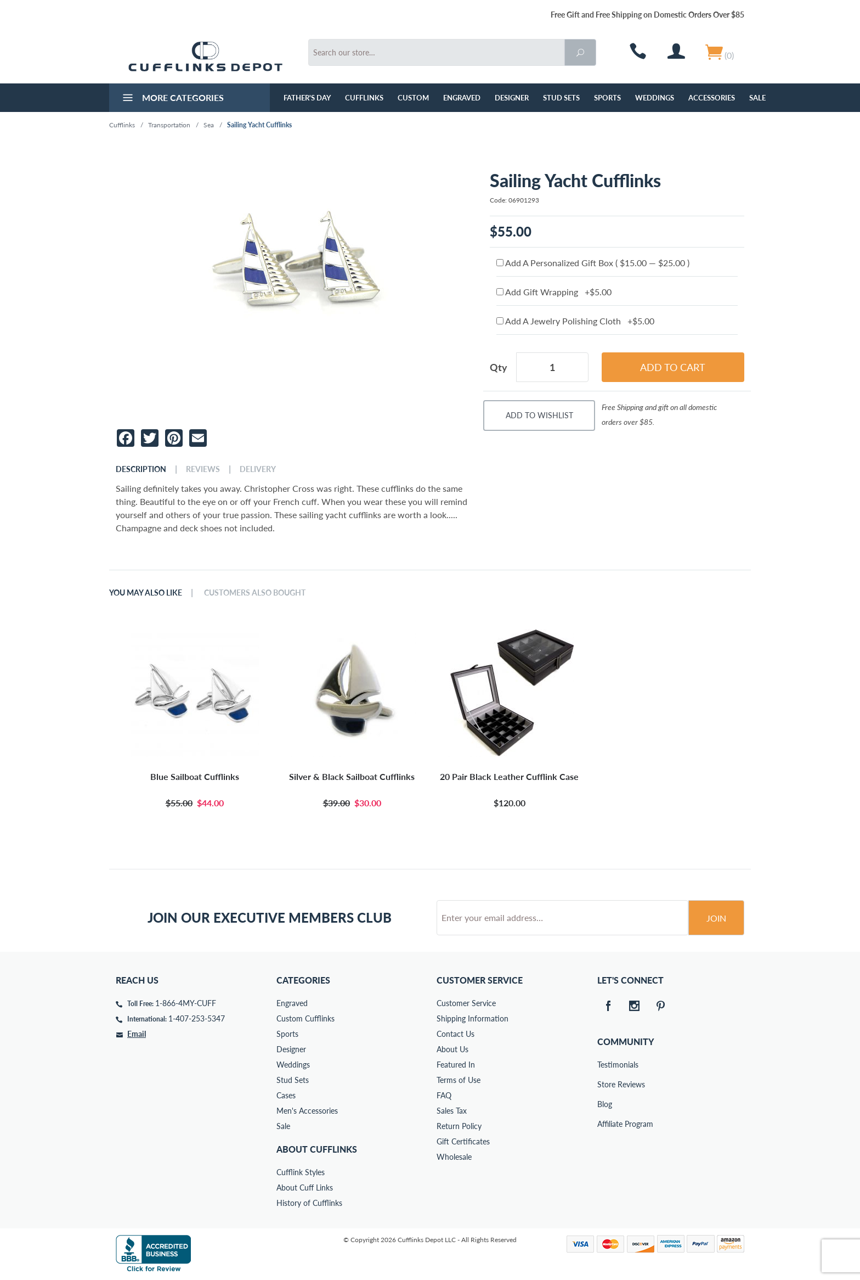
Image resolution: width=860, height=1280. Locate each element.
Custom (413, 97)
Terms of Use (458, 1080)
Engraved (461, 97)
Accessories (711, 97)
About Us (452, 1049)
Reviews (203, 469)
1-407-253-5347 (196, 1018)
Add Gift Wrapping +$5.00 (554, 292)
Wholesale (454, 1156)
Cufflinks (364, 97)
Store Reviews (605, 1084)
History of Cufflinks (309, 1203)
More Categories (172, 98)
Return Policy (459, 1126)
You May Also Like (145, 592)
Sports (607, 97)
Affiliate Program (605, 1124)
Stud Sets (561, 97)
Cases (286, 1095)
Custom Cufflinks (305, 1018)
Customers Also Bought (254, 592)
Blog (604, 1104)
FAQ (444, 1095)
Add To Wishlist (539, 415)
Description (141, 469)
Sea (208, 125)
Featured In (456, 1064)
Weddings (654, 97)
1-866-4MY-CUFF (185, 1003)
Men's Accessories (307, 1110)
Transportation (169, 125)
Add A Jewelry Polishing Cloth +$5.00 (575, 321)
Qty (498, 367)
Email (136, 1033)
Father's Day (307, 97)
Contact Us (455, 1033)
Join (716, 918)
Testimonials (605, 1064)
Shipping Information (472, 1018)
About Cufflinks (316, 1149)
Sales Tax (452, 1110)
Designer (512, 97)
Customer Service (466, 1003)
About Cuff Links (304, 1187)
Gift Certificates (463, 1141)
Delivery (258, 469)
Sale (757, 97)
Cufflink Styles (300, 1172)
